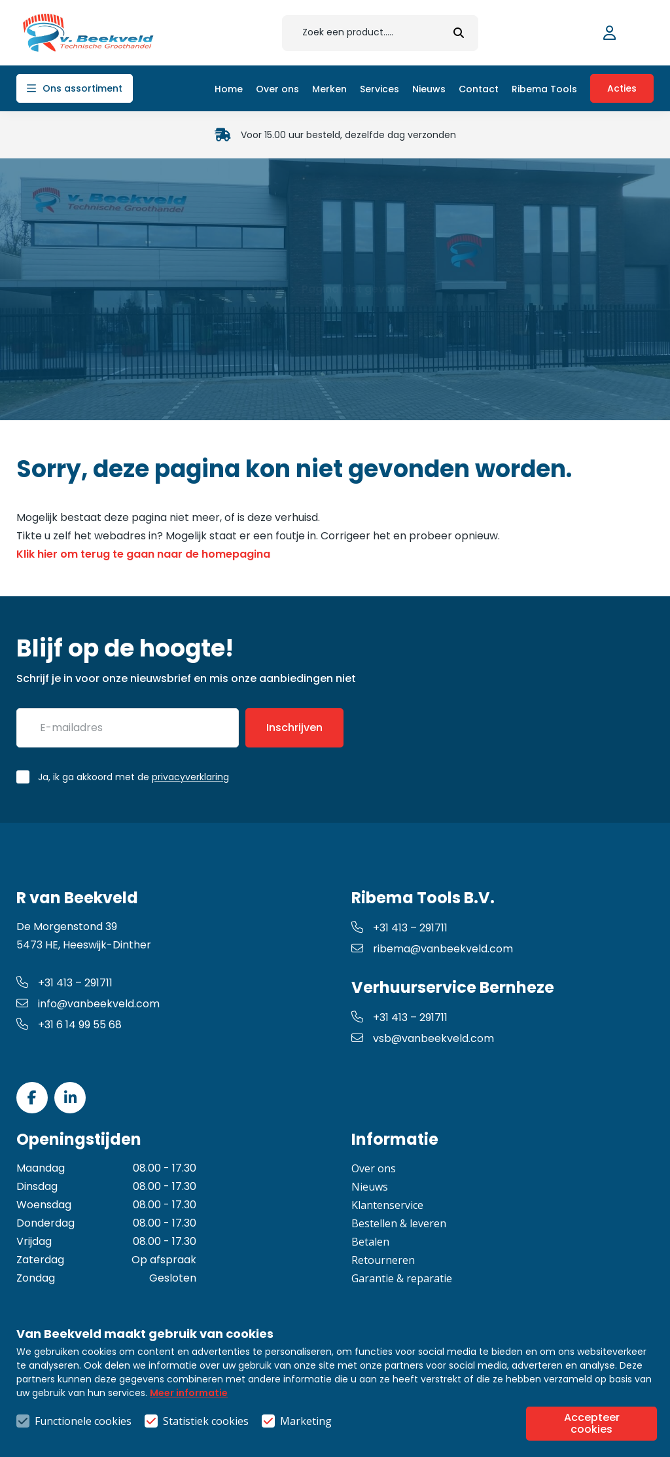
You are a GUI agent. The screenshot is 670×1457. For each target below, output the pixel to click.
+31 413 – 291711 (64, 982)
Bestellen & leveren (398, 1223)
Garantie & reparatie (401, 1278)
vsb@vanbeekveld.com (422, 1038)
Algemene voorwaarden (335, 1400)
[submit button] (458, 33)
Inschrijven (294, 727)
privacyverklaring (190, 776)
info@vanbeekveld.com (88, 1003)
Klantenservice (387, 1205)
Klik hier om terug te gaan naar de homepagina (143, 554)
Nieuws (369, 1186)
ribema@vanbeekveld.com (432, 948)
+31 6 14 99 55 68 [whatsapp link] (69, 1024)
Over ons (373, 1168)
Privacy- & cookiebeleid (477, 1400)
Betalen (370, 1241)
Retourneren (383, 1260)
